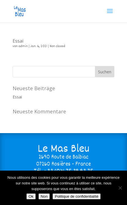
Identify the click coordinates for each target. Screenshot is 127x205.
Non (44, 196)
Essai (18, 41)
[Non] (120, 188)
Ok (31, 196)
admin (23, 46)
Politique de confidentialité (76, 196)
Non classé (57, 46)
